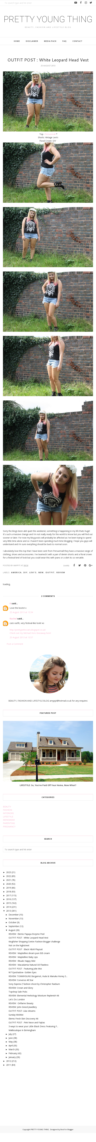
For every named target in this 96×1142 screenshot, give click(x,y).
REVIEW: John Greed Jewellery (23, 1016)
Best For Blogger (66, 1138)
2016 (8, 908)
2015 (8, 912)
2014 (8, 916)
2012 (8, 1070)
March (12, 1058)
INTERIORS (8, 822)
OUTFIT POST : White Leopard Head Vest (28, 946)
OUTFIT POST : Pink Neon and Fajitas (27, 1031)
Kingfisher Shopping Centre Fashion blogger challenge (34, 950)
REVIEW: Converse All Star (21, 989)
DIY (25, 581)
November (14, 927)
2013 (8, 919)
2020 (8, 892)
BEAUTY (7, 815)
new (41, 581)
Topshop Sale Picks (18, 1000)
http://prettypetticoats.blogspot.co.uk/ (28, 638)
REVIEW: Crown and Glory (21, 996)
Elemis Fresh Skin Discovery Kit (23, 1027)
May (11, 1050)
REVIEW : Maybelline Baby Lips (23, 966)
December (14, 923)
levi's (33, 581)
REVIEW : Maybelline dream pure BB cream (29, 962)
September (14, 935)
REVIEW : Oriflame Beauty (21, 1012)
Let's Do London (17, 1008)
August (12, 939)
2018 (8, 900)
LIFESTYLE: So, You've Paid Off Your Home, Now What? (48, 794)
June (11, 1046)
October (12, 931)
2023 (8, 881)
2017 (8, 904)
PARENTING (9, 832)
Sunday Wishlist (16, 1023)
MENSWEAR (9, 829)
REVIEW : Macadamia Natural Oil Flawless (28, 973)
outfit (50, 581)
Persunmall (50, 143)
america (16, 581)
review (60, 581)
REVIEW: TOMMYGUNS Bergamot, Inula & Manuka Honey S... (38, 985)
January (12, 1066)
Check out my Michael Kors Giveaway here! (30, 642)
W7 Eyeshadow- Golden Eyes (22, 981)
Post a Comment (15, 652)
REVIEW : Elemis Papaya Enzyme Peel (26, 942)
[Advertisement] (25, 1101)
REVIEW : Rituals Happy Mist (22, 970)
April (11, 1054)
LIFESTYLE (8, 825)
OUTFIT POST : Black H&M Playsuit (26, 958)
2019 (8, 896)
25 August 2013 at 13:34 (21, 621)
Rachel (13, 627)
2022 (8, 885)
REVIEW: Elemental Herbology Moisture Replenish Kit (34, 1004)
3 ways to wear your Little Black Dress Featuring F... (33, 1035)
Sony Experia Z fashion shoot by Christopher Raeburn (34, 993)
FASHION (7, 819)
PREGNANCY (9, 835)
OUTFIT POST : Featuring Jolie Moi (25, 977)
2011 (8, 1074)
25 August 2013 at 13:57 (21, 646)
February (13, 1062)
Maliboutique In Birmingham (22, 1039)
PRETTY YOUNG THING (48, 23)
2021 (8, 889)
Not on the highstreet (19, 954)
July (10, 1043)
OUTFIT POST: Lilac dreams (22, 1020)
